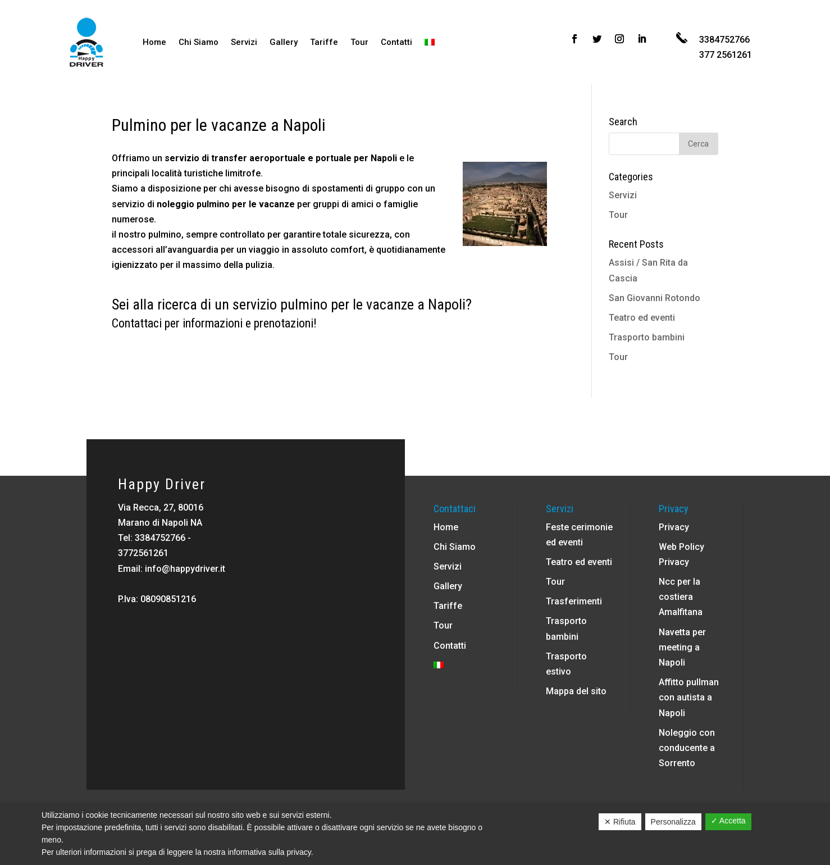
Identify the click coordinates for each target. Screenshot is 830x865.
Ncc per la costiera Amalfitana (681, 596)
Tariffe (324, 42)
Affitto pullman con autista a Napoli (689, 697)
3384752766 (160, 537)
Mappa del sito (576, 691)
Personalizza (673, 821)
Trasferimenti (574, 601)
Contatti (396, 42)
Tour (359, 42)
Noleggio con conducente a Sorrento (687, 747)
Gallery (284, 42)
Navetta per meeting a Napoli (682, 647)
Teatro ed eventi (642, 317)
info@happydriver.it (185, 568)
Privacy (674, 527)
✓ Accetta (728, 820)
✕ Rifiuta (620, 821)
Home (154, 42)
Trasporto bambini (647, 337)
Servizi (244, 42)
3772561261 (143, 553)
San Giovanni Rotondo (654, 298)
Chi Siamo (198, 42)
